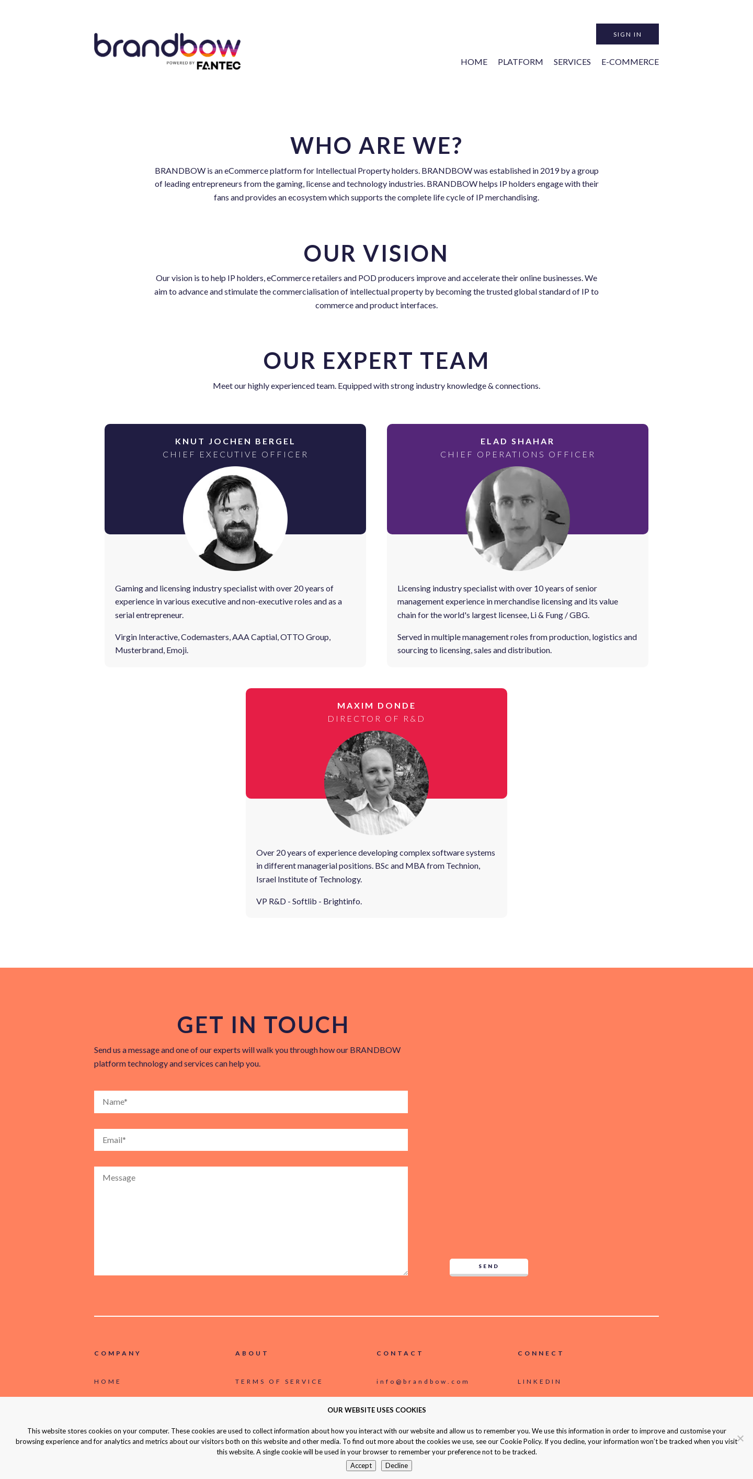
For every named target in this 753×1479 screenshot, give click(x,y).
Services (572, 61)
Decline (396, 1465)
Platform (520, 61)
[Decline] (740, 1438)
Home (474, 61)
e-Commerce (630, 61)
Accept (361, 1465)
